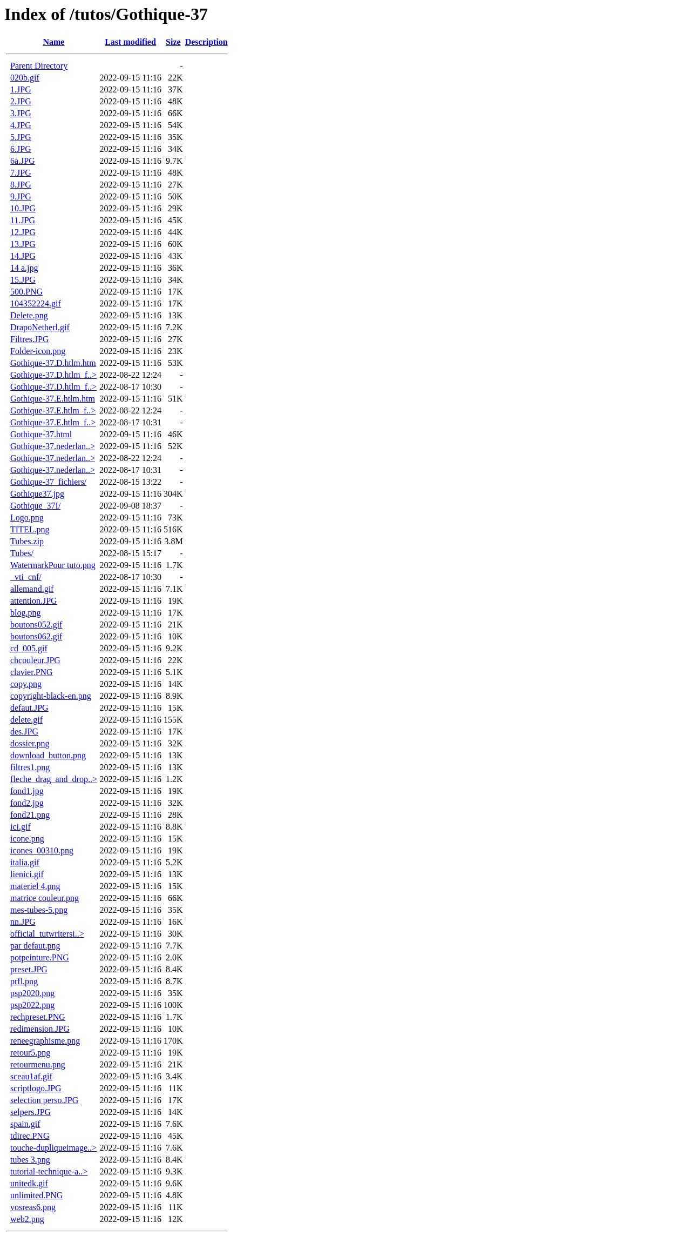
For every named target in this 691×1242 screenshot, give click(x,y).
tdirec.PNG (29, 1135)
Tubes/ (21, 553)
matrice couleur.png (44, 898)
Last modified (130, 41)
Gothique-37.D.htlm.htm (53, 363)
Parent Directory (38, 65)
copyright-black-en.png (50, 695)
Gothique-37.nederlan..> (52, 446)
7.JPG (20, 172)
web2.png (27, 1219)
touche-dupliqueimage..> (53, 1147)
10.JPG (23, 208)
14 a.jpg (24, 267)
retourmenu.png (37, 1064)
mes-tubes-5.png (38, 909)
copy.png (26, 684)
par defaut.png (35, 945)
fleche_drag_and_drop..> (53, 779)
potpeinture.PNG (39, 957)
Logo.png (27, 517)
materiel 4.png (35, 886)
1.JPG (20, 89)
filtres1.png (30, 767)
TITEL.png (29, 529)
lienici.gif (27, 874)
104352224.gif (35, 303)
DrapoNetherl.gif (40, 327)
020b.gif (24, 77)
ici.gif (20, 826)
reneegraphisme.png (45, 1040)
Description (206, 41)
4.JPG (20, 125)
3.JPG (20, 113)
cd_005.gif (29, 648)
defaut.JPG (29, 707)
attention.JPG (33, 600)
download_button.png (48, 755)
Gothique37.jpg (37, 493)
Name (53, 41)
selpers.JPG (30, 1112)
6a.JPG (22, 160)
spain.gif (25, 1124)
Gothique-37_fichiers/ (48, 481)
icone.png (27, 838)
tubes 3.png (30, 1159)
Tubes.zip (27, 541)
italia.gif (24, 862)
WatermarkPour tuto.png (53, 565)
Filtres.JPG (29, 339)
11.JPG (22, 220)
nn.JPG (23, 921)
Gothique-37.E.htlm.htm (52, 398)
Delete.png (29, 315)
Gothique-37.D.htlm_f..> (53, 374)
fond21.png (30, 814)
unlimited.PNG (36, 1195)
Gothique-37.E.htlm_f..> (53, 410)
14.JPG (23, 256)
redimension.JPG (40, 1028)
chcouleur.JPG (35, 660)
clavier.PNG (31, 672)
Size (173, 41)
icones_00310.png (41, 850)
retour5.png (30, 1052)
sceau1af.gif (31, 1076)
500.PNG (26, 291)
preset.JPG (29, 969)
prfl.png (24, 981)
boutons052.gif (36, 624)
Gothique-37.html (41, 434)
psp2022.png (32, 1005)
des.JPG (24, 731)
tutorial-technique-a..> (48, 1171)
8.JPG (20, 184)
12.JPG (23, 232)
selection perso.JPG (44, 1100)
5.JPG (20, 137)
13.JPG (23, 244)
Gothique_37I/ (35, 505)
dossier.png (29, 743)
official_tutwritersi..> (47, 933)
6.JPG (20, 148)
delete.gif (26, 719)
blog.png (25, 612)
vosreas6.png (33, 1207)
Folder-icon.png (37, 351)
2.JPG (20, 101)
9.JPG (20, 196)
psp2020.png (32, 993)
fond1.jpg (27, 791)
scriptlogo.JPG (36, 1088)
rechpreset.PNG (37, 1016)
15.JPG (23, 279)
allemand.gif (31, 588)
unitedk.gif (29, 1183)
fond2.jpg (27, 802)
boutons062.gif (36, 636)
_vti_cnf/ (26, 577)
